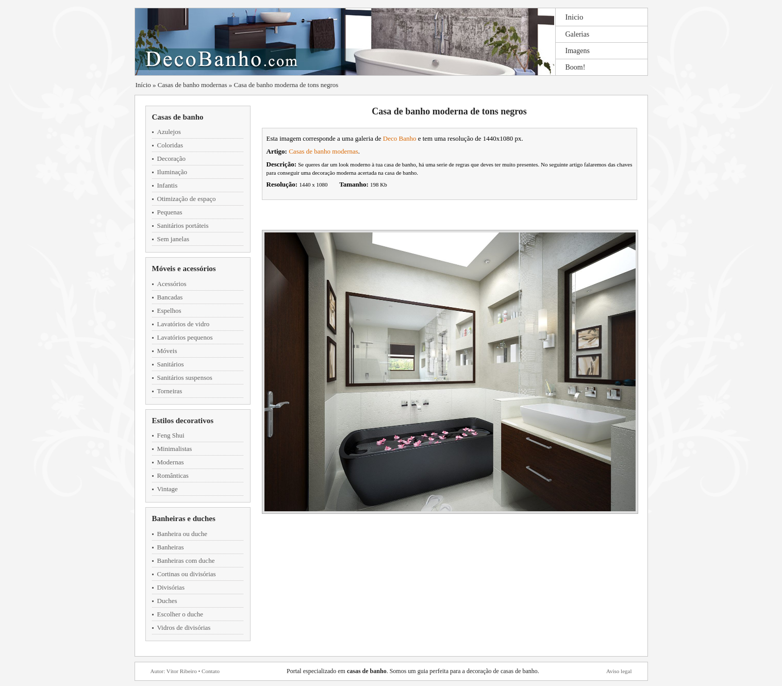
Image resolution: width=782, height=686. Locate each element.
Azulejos (169, 132)
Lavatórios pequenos (185, 337)
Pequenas (169, 212)
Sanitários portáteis (183, 225)
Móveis (167, 351)
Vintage (167, 489)
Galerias (577, 34)
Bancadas (170, 297)
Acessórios (172, 284)
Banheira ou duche (182, 534)
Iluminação (172, 172)
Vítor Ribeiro (182, 671)
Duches (167, 601)
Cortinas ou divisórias (186, 574)
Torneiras (169, 391)
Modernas (170, 462)
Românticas (173, 475)
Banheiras (170, 547)
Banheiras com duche (186, 560)
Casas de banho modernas (192, 85)
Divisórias (171, 587)
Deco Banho (400, 138)
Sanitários (170, 364)
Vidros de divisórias (184, 627)
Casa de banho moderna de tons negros (286, 85)
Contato (211, 671)
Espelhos (169, 310)
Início (143, 85)
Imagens (577, 51)
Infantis (167, 185)
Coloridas (170, 145)
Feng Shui (171, 435)
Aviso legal (619, 671)
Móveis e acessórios (184, 268)
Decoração (171, 158)
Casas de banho (178, 117)
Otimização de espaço (186, 199)
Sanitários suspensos (184, 377)
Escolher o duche (180, 614)
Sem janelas (173, 239)
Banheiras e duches (183, 518)
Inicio (574, 17)
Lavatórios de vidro (183, 324)
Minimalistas (174, 449)
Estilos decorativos (183, 420)
